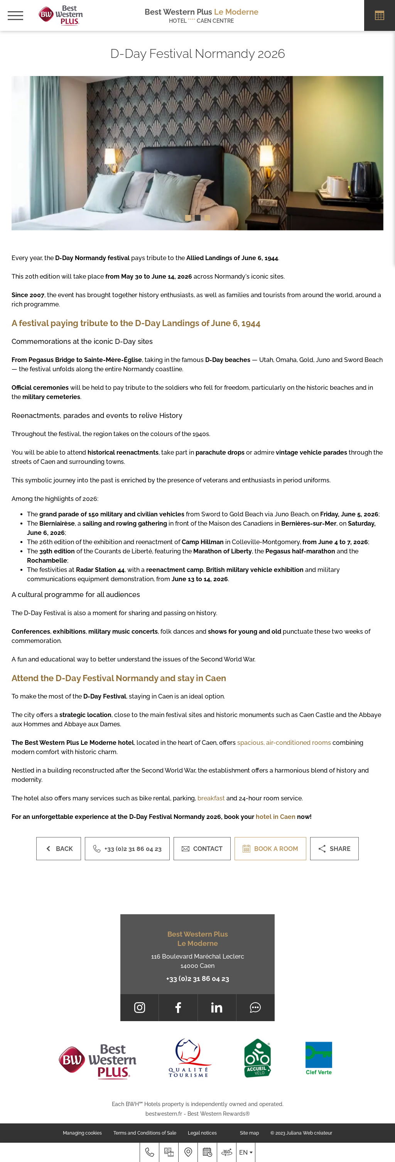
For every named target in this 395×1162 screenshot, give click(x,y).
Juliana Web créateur (309, 1133)
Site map (249, 1133)
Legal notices (202, 1133)
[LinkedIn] (217, 1007)
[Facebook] (178, 1007)
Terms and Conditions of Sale (144, 1133)
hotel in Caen (275, 816)
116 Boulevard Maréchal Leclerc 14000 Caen (197, 961)
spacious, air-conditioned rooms (284, 742)
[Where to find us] (188, 1152)
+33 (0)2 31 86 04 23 (197, 978)
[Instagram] (139, 1007)
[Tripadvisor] (255, 1007)
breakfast (211, 798)
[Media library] (168, 1152)
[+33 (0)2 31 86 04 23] (149, 1152)
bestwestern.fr (163, 1114)
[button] (188, 218)
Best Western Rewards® (218, 1114)
